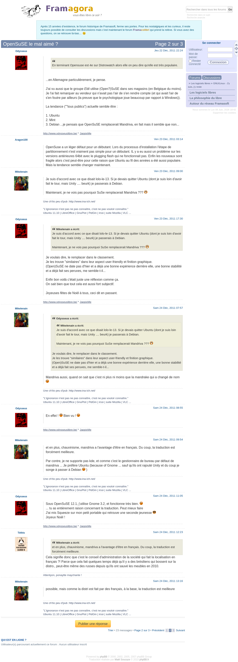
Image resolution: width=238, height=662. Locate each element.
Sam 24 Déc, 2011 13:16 (168, 581)
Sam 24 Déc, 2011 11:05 (168, 495)
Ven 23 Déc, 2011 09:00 (168, 171)
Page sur (169, 44)
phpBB (103, 656)
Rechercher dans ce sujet (198, 15)
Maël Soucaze (122, 659)
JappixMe (85, 133)
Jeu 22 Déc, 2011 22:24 (168, 50)
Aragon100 (21, 139)
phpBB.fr (144, 659)
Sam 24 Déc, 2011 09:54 (168, 439)
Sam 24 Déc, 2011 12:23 (168, 532)
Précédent (158, 630)
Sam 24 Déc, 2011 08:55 (168, 407)
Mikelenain (21, 171)
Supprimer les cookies (224, 112)
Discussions (211, 77)
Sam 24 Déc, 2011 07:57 (168, 307)
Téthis (21, 532)
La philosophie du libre (206, 98)
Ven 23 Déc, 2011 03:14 (168, 139)
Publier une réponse (93, 624)
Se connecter (211, 42)
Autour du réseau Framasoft (209, 103)
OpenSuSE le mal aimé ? (30, 44)
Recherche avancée (196, 18)
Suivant (180, 630)
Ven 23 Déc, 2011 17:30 (168, 218)
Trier (110, 630)
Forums (194, 77)
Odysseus (21, 51)
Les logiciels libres (200, 83)
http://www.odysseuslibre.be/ (60, 133)
